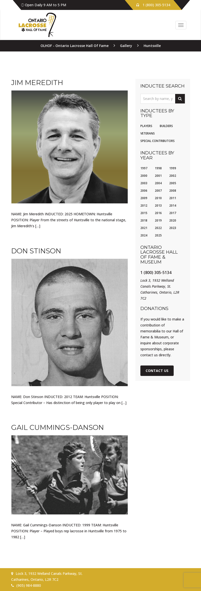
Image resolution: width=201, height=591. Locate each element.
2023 (172, 228)
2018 (143, 220)
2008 (172, 190)
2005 (172, 183)
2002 (172, 176)
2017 (172, 213)
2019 (158, 220)
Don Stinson (36, 251)
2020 (172, 220)
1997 (143, 168)
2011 (172, 198)
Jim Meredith (37, 82)
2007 (158, 190)
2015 (143, 213)
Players (146, 126)
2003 (143, 183)
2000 (143, 176)
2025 (158, 235)
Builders (166, 126)
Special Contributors (157, 141)
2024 (143, 235)
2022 (158, 228)
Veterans (147, 133)
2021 (143, 228)
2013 (158, 205)
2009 (143, 198)
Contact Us (157, 370)
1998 (158, 168)
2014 (172, 205)
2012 (143, 205)
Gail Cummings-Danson (57, 427)
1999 (172, 168)
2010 (158, 198)
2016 (158, 213)
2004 (158, 183)
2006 (143, 190)
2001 (158, 176)
